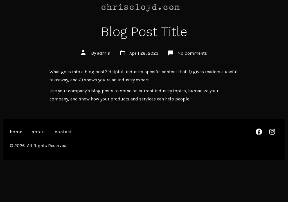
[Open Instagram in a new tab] (272, 132)
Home (16, 131)
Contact (63, 131)
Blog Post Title (144, 31)
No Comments (192, 53)
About (38, 131)
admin (103, 53)
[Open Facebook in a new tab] (259, 132)
